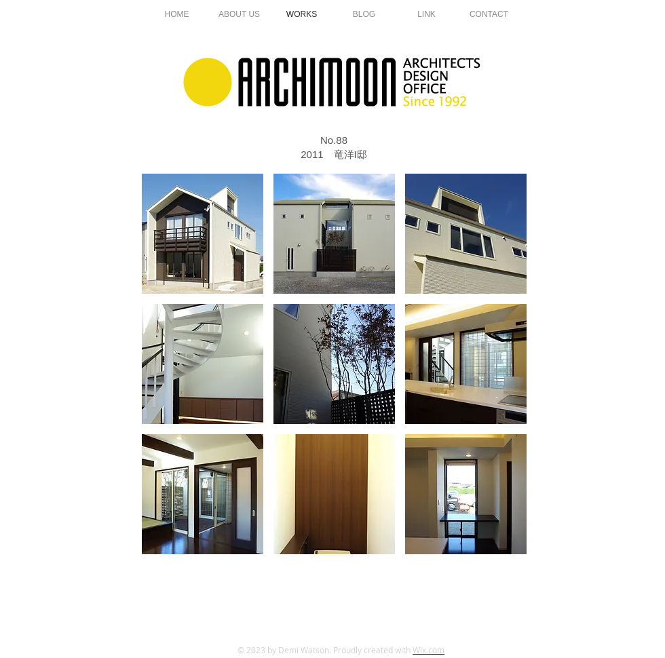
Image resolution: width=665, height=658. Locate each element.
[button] (202, 234)
